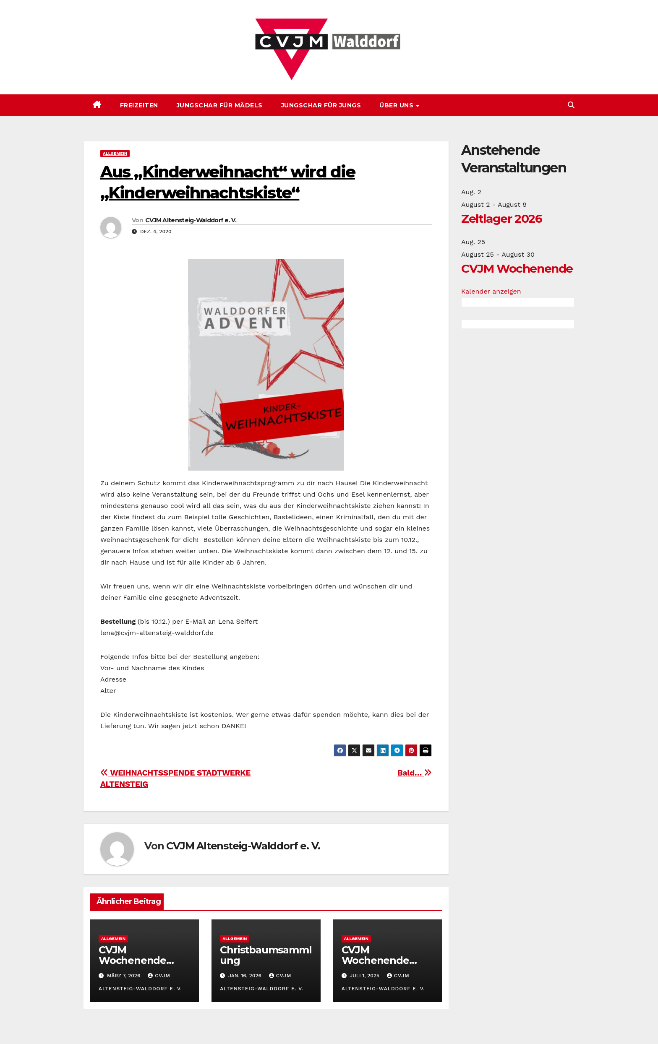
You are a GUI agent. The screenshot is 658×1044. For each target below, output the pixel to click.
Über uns (397, 105)
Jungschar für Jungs (321, 105)
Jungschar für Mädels (220, 105)
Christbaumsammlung (265, 955)
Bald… (414, 773)
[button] (571, 105)
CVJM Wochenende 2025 (375, 960)
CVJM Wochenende (517, 268)
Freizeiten (139, 105)
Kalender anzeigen (491, 291)
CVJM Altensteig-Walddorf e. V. (190, 220)
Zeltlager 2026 (501, 218)
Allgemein (115, 153)
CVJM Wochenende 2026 (132, 960)
